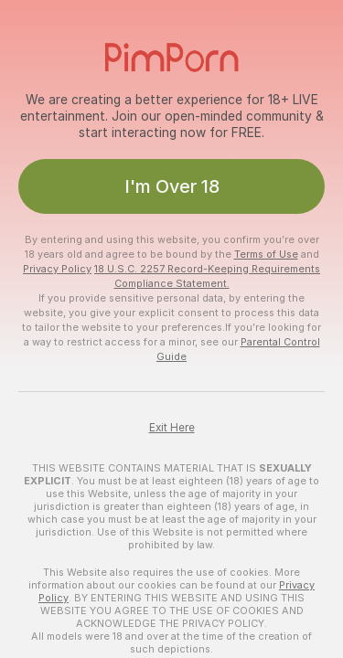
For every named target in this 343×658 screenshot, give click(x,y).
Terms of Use (266, 254)
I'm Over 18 (172, 186)
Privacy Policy (57, 268)
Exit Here (172, 427)
